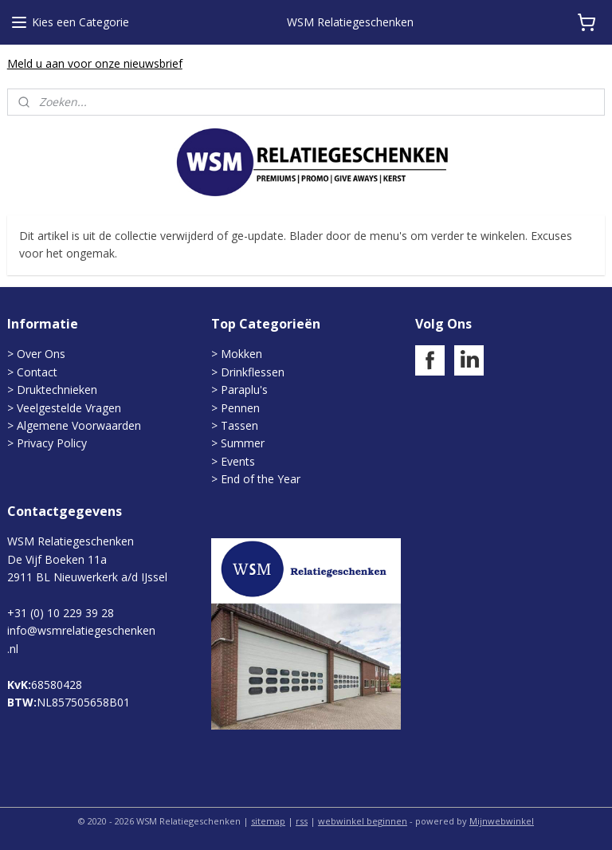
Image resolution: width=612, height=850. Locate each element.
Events (238, 461)
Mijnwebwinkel (501, 821)
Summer (243, 443)
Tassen (239, 425)
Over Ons (41, 353)
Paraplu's (244, 389)
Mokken (241, 353)
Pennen (240, 407)
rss (302, 821)
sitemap (268, 821)
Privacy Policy (52, 443)
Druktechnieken (57, 389)
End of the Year (260, 478)
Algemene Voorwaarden (79, 425)
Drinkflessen (252, 372)
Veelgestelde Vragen (69, 407)
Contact (37, 372)
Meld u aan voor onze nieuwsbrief (94, 63)
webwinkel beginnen (362, 821)
